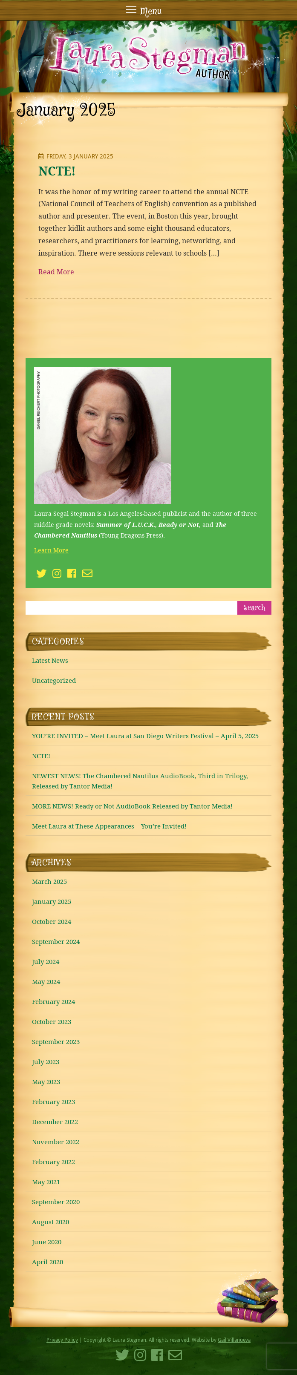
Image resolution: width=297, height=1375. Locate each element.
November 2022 (55, 1141)
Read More (56, 271)
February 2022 (53, 1161)
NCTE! (57, 171)
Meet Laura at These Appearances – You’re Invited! (109, 826)
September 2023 (56, 1041)
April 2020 (47, 1261)
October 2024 (51, 921)
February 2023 (53, 1101)
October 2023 (51, 1021)
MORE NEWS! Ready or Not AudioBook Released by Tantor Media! (132, 806)
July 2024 (45, 961)
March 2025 (49, 881)
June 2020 (46, 1241)
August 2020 (50, 1221)
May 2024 (46, 981)
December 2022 (55, 1121)
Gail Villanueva (234, 1339)
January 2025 (51, 901)
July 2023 (45, 1061)
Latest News (50, 660)
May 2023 (46, 1081)
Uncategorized (54, 680)
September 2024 (56, 941)
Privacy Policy (62, 1339)
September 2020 (56, 1201)
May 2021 (46, 1181)
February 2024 (53, 1001)
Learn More (51, 550)
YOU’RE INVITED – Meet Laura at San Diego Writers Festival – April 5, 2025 (145, 735)
